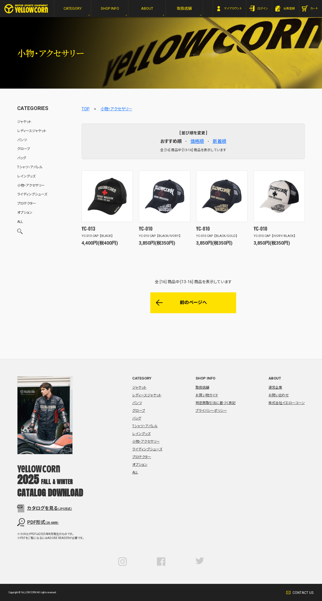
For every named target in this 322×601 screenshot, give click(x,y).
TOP (86, 109)
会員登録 (289, 8)
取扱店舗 (202, 387)
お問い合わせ (278, 395)
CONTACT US (303, 593)
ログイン (262, 8)
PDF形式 (43, 522)
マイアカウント (233, 8)
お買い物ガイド (206, 395)
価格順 (197, 141)
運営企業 (275, 387)
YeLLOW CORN (26, 8)
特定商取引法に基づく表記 (215, 403)
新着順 (219, 141)
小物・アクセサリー (116, 109)
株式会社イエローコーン (286, 403)
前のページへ (193, 302)
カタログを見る (49, 508)
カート (314, 8)
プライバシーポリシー (211, 410)
